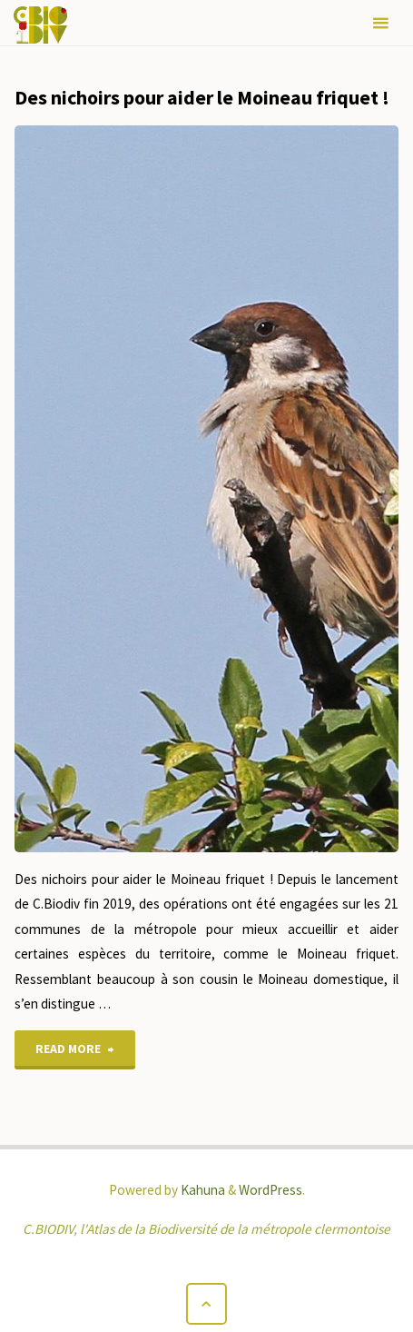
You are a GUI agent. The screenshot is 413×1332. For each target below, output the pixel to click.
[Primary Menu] (380, 23)
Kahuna (201, 1189)
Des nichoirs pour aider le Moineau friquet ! (202, 97)
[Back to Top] (207, 1304)
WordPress (270, 1189)
